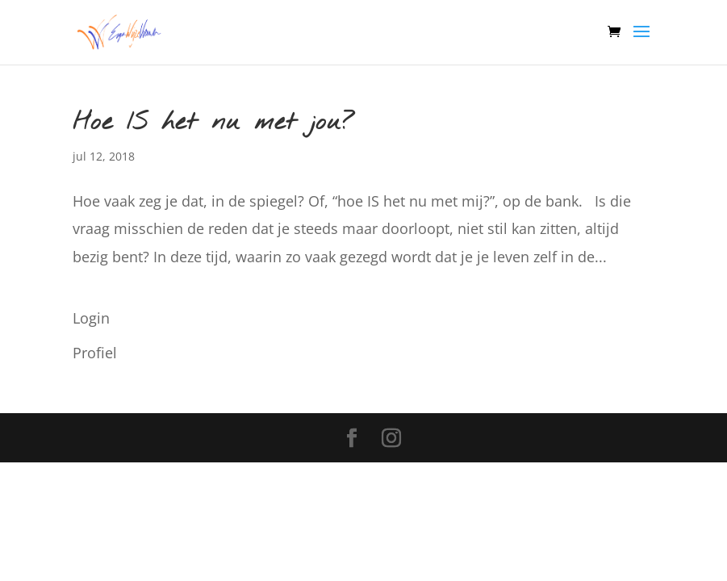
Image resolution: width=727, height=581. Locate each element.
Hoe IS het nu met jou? (214, 123)
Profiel (95, 352)
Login (91, 318)
